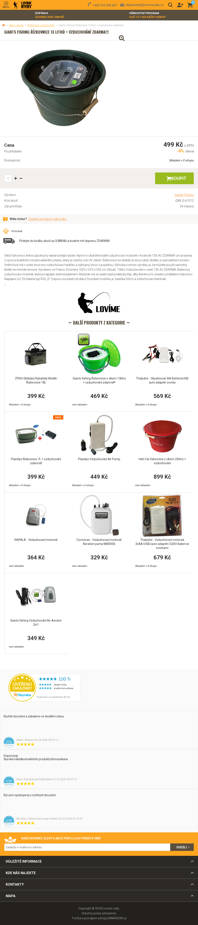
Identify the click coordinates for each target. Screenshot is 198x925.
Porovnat (16, 231)
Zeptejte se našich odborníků (47, 219)
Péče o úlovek (16, 25)
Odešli (181, 847)
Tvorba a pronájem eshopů (90, 918)
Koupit (178, 178)
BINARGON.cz (117, 918)
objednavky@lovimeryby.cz (144, 5)
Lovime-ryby (23, 5)
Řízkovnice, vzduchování (41, 25)
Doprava (49, 15)
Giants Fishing (184, 195)
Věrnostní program (147, 15)
